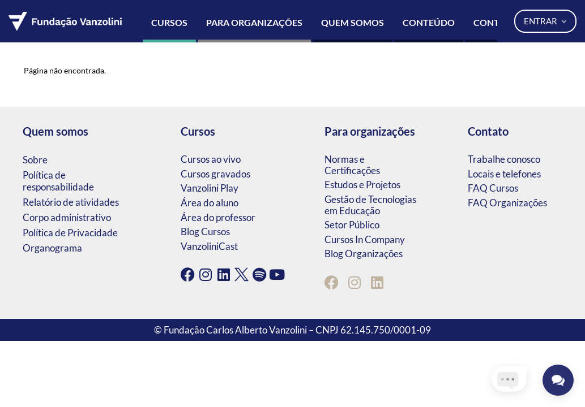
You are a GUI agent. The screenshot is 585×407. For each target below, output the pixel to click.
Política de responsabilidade (58, 181)
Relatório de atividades (71, 202)
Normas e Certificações (352, 164)
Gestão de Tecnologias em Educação (370, 205)
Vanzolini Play (209, 188)
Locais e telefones (504, 174)
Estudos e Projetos (362, 184)
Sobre (35, 160)
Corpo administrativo (67, 217)
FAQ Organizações (507, 203)
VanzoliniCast (209, 246)
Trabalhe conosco (504, 159)
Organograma (52, 248)
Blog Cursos (205, 231)
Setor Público (351, 225)
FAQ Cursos (493, 188)
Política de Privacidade (70, 233)
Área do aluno (209, 203)
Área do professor (218, 217)
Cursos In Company (364, 239)
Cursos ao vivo (211, 159)
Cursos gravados (215, 174)
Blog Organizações (363, 253)
